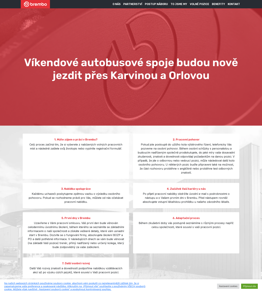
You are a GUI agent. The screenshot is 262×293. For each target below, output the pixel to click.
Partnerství (132, 4)
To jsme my (179, 4)
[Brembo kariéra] (35, 4)
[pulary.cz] (109, 286)
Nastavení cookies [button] (228, 286)
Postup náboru (156, 4)
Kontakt (234, 4)
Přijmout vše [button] (249, 286)
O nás (117, 4)
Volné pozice (199, 4)
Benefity (218, 4)
